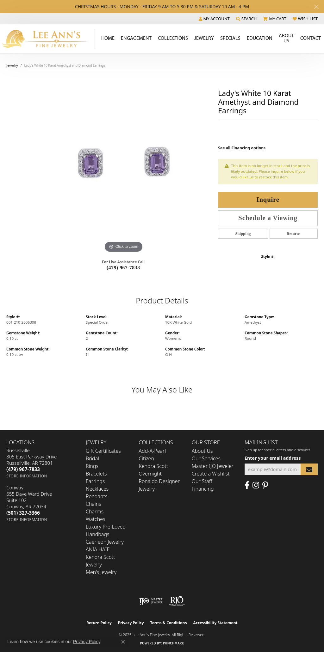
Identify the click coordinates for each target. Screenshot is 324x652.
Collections (173, 38)
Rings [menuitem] (92, 466)
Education (259, 38)
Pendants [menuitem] (96, 496)
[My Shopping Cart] (274, 18)
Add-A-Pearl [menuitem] (152, 450)
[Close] (316, 7)
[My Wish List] (305, 18)
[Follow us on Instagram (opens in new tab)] (255, 485)
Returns (294, 233)
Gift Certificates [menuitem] (103, 450)
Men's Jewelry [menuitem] (101, 572)
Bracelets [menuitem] (96, 473)
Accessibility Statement (215, 622)
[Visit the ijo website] (151, 601)
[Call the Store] (23, 469)
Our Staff (202, 481)
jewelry (12, 65)
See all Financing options (241, 148)
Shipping (243, 233)
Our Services (206, 458)
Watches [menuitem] (95, 519)
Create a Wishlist (211, 473)
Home (108, 38)
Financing (203, 488)
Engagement (136, 38)
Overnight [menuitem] (150, 473)
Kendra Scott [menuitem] (153, 466)
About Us (286, 38)
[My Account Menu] (214, 18)
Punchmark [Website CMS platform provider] (173, 643)
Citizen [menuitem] (146, 458)
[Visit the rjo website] (177, 601)
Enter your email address (273, 458)
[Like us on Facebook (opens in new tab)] (247, 485)
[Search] (246, 18)
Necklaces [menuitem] (97, 488)
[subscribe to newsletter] (309, 469)
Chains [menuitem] (93, 503)
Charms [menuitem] (94, 511)
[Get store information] (26, 476)
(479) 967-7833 (123, 267)
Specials (230, 38)
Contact (310, 38)
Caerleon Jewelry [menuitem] (105, 541)
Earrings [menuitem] (95, 481)
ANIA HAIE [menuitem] (97, 549)
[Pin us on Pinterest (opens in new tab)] (265, 485)
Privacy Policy (131, 622)
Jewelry (204, 38)
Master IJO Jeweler (213, 466)
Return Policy (99, 622)
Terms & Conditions (168, 622)
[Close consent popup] (123, 642)
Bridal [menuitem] (92, 458)
